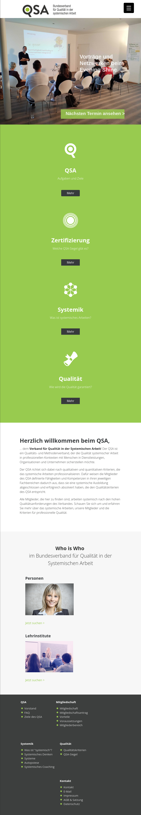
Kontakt (68, 787)
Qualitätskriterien (74, 750)
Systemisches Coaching (39, 767)
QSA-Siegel (70, 754)
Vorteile (65, 717)
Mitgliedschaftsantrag (74, 712)
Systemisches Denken (38, 754)
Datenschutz (71, 804)
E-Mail (67, 791)
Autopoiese (31, 762)
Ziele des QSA (33, 717)
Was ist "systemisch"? (38, 750)
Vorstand (30, 708)
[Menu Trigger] (129, 8)
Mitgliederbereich (71, 725)
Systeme (29, 758)
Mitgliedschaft (69, 708)
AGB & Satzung (73, 800)
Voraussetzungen (71, 721)
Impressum (70, 795)
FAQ (27, 712)
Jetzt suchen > (34, 623)
